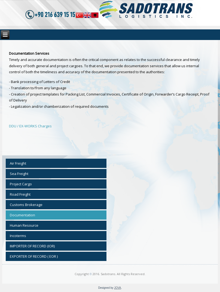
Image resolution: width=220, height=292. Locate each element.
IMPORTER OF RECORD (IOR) (32, 246)
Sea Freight (19, 173)
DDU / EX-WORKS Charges (30, 126)
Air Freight (18, 163)
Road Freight (20, 194)
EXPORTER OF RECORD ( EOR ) (34, 256)
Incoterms (18, 235)
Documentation (22, 215)
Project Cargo (21, 184)
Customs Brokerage (26, 204)
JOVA (117, 287)
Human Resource (24, 225)
